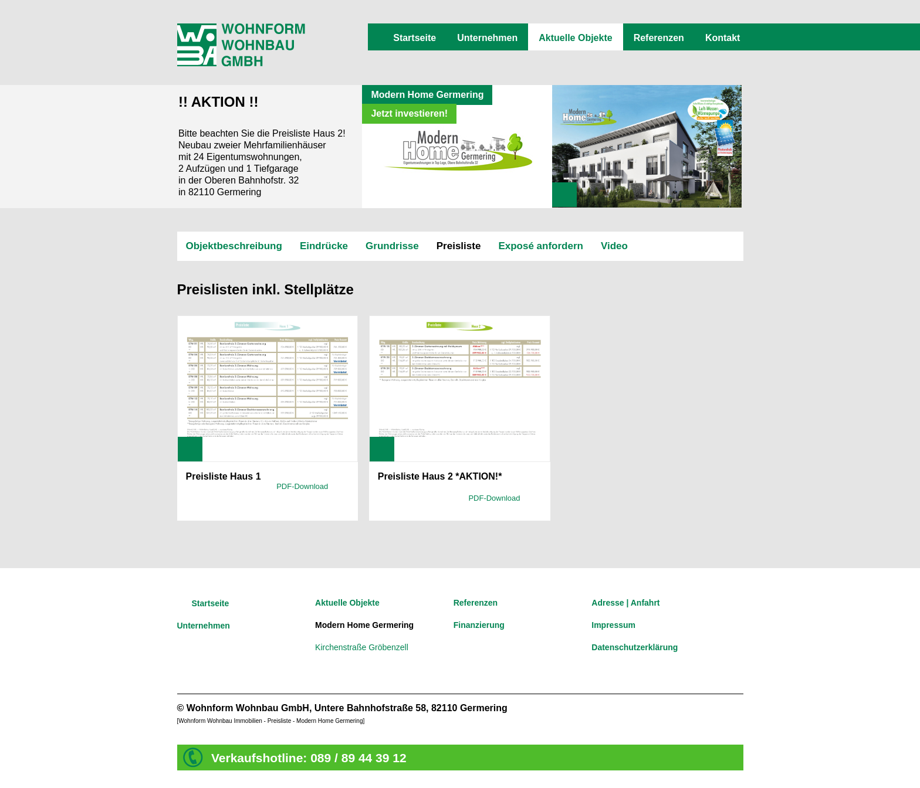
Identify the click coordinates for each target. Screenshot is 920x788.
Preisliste (459, 246)
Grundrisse (392, 246)
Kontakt (722, 38)
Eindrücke (324, 246)
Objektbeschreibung (234, 246)
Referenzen (659, 38)
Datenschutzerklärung (634, 647)
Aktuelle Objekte (575, 38)
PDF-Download (302, 486)
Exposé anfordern (540, 246)
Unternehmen (487, 38)
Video (614, 246)
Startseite (414, 38)
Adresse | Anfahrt (625, 602)
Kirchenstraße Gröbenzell (361, 647)
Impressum (613, 625)
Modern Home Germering (364, 625)
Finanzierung (479, 625)
